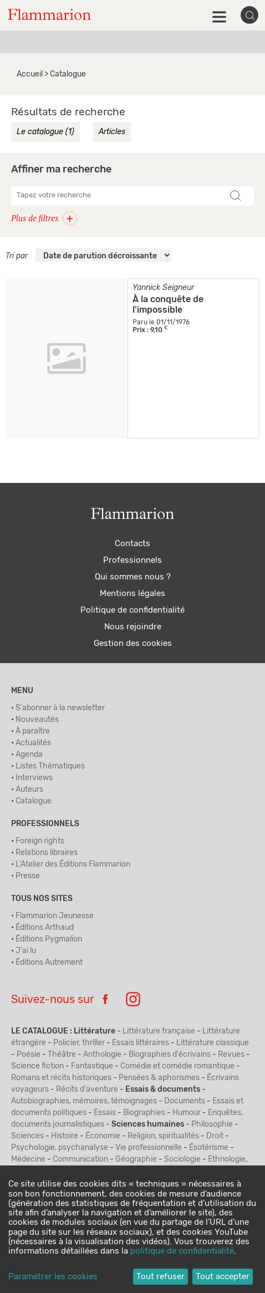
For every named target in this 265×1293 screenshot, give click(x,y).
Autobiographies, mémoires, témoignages (84, 1101)
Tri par (17, 256)
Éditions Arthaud (45, 927)
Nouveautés (37, 720)
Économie (102, 1136)
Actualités (33, 743)
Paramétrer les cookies (53, 1276)
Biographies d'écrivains (170, 1054)
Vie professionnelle (148, 1148)
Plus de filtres (44, 217)
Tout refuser (160, 1276)
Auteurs (29, 789)
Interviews (34, 778)
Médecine (28, 1159)
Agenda (29, 755)
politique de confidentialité (182, 1251)
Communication (80, 1159)
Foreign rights (40, 841)
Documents (184, 1101)
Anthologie (102, 1054)
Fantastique (92, 1066)
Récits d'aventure (87, 1089)
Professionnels (132, 560)
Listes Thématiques (50, 766)
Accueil (30, 74)
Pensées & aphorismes (159, 1078)
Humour (186, 1113)
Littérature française (159, 1031)
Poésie (28, 1054)
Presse (28, 876)
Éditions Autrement (49, 962)
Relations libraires (47, 853)
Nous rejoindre (132, 627)
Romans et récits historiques (61, 1078)
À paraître (33, 731)
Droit (214, 1136)
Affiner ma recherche (61, 170)
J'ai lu (26, 951)
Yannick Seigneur (163, 288)
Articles (112, 132)
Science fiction (37, 1066)
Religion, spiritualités (163, 1136)
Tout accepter (222, 1276)
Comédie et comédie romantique (177, 1066)
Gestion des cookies (133, 643)
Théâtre (62, 1054)
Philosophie (212, 1124)
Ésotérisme (208, 1148)
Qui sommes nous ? (133, 577)
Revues (231, 1054)
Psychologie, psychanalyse (59, 1148)
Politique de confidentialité (132, 610)
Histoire (64, 1136)
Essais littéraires (140, 1043)
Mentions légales (132, 593)
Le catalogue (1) (45, 132)
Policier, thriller (79, 1043)
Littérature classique (212, 1043)
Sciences (27, 1136)
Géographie (136, 1159)
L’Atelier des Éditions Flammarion (73, 864)
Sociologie (182, 1159)
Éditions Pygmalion (49, 939)
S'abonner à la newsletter (60, 708)
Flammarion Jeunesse (55, 916)
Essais (105, 1113)
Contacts (132, 543)
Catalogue (34, 801)
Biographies (144, 1113)
